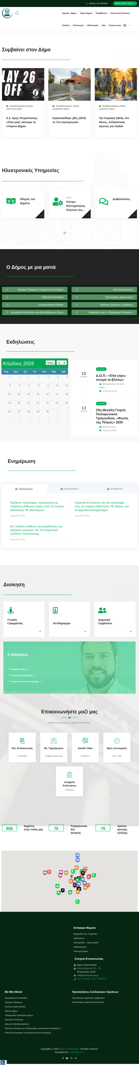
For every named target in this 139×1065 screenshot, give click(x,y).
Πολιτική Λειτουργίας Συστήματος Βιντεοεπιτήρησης (28, 1032)
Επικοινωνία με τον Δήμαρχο (25, 681)
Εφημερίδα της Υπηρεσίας (85, 934)
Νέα (103, 25)
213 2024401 (22, 756)
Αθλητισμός (93, 25)
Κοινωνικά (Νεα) (61, 109)
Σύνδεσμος (85, 756)
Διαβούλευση (121, 199)
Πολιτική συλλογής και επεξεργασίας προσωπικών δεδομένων (33, 1028)
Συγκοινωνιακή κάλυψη (15, 1006)
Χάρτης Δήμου (11, 1011)
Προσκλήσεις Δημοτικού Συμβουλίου (88, 998)
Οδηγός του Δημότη (27, 201)
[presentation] (123, 56)
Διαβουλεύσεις (80, 947)
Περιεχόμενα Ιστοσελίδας (16, 998)
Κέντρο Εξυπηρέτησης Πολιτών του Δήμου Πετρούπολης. (75, 206)
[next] (64, 362)
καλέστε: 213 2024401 (97, 3)
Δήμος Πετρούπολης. (69, 1049)
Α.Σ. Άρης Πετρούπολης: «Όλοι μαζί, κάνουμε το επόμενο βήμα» (22, 122)
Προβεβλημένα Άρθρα (21, 106)
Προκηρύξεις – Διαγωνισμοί (86, 942)
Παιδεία (66, 25)
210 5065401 (99, 979)
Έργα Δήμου (86, 13)
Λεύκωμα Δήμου (81, 951)
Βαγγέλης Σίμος (18, 669)
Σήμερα (50, 362)
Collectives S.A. (76, 1052)
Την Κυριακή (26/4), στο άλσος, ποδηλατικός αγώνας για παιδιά (114, 122)
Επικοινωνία (115, 25)
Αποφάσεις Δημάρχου (21, 675)
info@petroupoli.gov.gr (54, 756)
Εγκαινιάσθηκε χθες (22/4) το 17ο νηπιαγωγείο (69, 120)
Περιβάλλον (101, 13)
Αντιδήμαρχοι (61, 623)
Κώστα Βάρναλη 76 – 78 (89, 968)
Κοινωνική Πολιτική (119, 13)
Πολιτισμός (78, 25)
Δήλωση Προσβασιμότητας (17, 1024)
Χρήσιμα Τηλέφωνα (13, 1002)
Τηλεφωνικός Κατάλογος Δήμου (19, 1015)
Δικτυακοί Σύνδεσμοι (14, 1019)
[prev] (59, 362)
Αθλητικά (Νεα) (14, 109)
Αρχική (65, 13)
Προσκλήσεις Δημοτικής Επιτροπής (88, 1002)
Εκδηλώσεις (79, 938)
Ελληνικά (124, 25)
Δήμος (73, 13)
